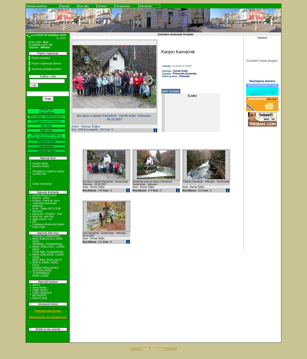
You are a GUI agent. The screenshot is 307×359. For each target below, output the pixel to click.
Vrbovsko (184, 76)
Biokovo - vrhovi (40, 198)
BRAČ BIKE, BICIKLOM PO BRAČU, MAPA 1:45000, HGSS (47, 263)
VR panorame (122, 6)
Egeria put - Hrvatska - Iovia (47, 214)
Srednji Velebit (40, 163)
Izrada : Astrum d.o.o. (153, 349)
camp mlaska (39, 287)
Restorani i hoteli (46, 141)
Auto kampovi (46, 146)
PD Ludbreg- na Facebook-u (46, 121)
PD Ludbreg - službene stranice (46, 117)
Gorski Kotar (180, 71)
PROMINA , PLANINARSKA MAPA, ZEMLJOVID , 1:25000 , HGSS (49, 247)
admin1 (36, 285)
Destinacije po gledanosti (48, 317)
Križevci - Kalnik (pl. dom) (45, 200)
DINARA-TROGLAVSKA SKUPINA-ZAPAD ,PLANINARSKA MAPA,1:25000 (45, 272)
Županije (65, 6)
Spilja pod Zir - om (42, 219)
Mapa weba (46, 130)
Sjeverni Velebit (40, 166)
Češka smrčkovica (42, 184)
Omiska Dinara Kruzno (44, 195)
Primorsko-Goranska (185, 73)
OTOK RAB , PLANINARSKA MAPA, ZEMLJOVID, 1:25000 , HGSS (48, 255)
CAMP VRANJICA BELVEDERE (42, 294)
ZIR (34, 221)
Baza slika (83, 6)
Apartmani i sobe (46, 151)
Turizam (101, 6)
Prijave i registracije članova (46, 63)
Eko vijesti (46, 126)
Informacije (145, 6)
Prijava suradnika (40, 58)
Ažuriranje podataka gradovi (46, 69)
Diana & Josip (39, 298)
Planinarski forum (48, 311)
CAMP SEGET (40, 290)
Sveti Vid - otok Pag (42, 216)
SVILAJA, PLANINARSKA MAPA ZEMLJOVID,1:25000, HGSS (47, 239)
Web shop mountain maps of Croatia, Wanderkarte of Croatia (46, 136)
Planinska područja (37, 6)
